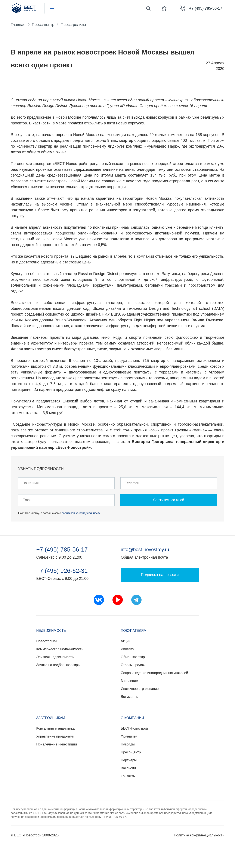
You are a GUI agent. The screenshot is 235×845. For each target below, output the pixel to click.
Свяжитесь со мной (168, 500)
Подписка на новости (160, 575)
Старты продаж (133, 665)
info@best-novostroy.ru (145, 549)
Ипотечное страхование (140, 689)
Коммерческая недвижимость (59, 649)
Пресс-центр (43, 25)
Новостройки (46, 641)
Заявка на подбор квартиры (58, 665)
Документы (129, 696)
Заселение (129, 681)
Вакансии (128, 768)
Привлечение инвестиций (56, 744)
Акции (125, 641)
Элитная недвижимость (55, 657)
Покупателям (133, 630)
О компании (132, 718)
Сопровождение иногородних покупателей (154, 673)
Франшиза (129, 736)
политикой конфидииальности (81, 513)
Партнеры (129, 760)
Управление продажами (55, 736)
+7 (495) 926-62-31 (62, 571)
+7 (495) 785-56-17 (62, 549)
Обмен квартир (133, 657)
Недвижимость (51, 630)
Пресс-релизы (73, 25)
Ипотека (127, 649)
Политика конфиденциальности (199, 835)
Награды (128, 744)
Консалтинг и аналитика (55, 728)
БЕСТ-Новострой (134, 728)
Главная (18, 25)
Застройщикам (50, 718)
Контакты (128, 776)
